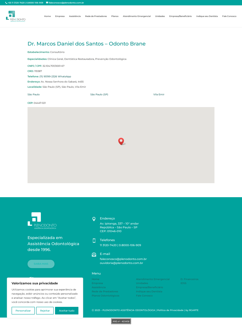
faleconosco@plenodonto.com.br (123, 259)
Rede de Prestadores (96, 16)
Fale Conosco (229, 16)
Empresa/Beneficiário (180, 16)
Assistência (75, 16)
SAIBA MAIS (41, 263)
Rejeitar (45, 310)
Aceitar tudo (66, 310)
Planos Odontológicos (105, 295)
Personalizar (23, 310)
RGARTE (194, 310)
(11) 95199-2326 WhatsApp (55, 76)
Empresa (60, 16)
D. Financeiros (189, 279)
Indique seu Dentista (207, 16)
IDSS (183, 283)
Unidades (160, 16)
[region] (45, 298)
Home (47, 16)
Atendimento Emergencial (137, 16)
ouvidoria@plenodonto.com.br (121, 263)
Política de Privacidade (170, 310)
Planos (114, 16)
